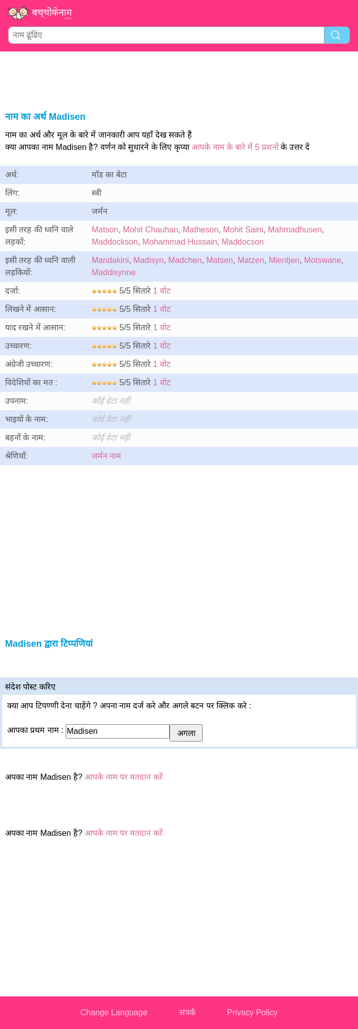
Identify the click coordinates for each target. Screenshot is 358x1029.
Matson (105, 229)
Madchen (185, 260)
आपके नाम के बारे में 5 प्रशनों (235, 147)
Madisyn (148, 260)
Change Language (114, 1012)
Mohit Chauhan (150, 229)
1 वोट (162, 290)
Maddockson (115, 242)
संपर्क (187, 1012)
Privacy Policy (252, 1012)
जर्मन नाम (106, 456)
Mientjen (284, 260)
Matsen (219, 260)
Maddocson (243, 242)
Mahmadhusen (295, 229)
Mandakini (110, 260)
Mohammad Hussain (180, 242)
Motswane (322, 260)
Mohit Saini (243, 229)
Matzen (250, 260)
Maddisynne (113, 272)
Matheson (200, 229)
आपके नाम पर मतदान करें (124, 777)
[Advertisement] (179, 79)
